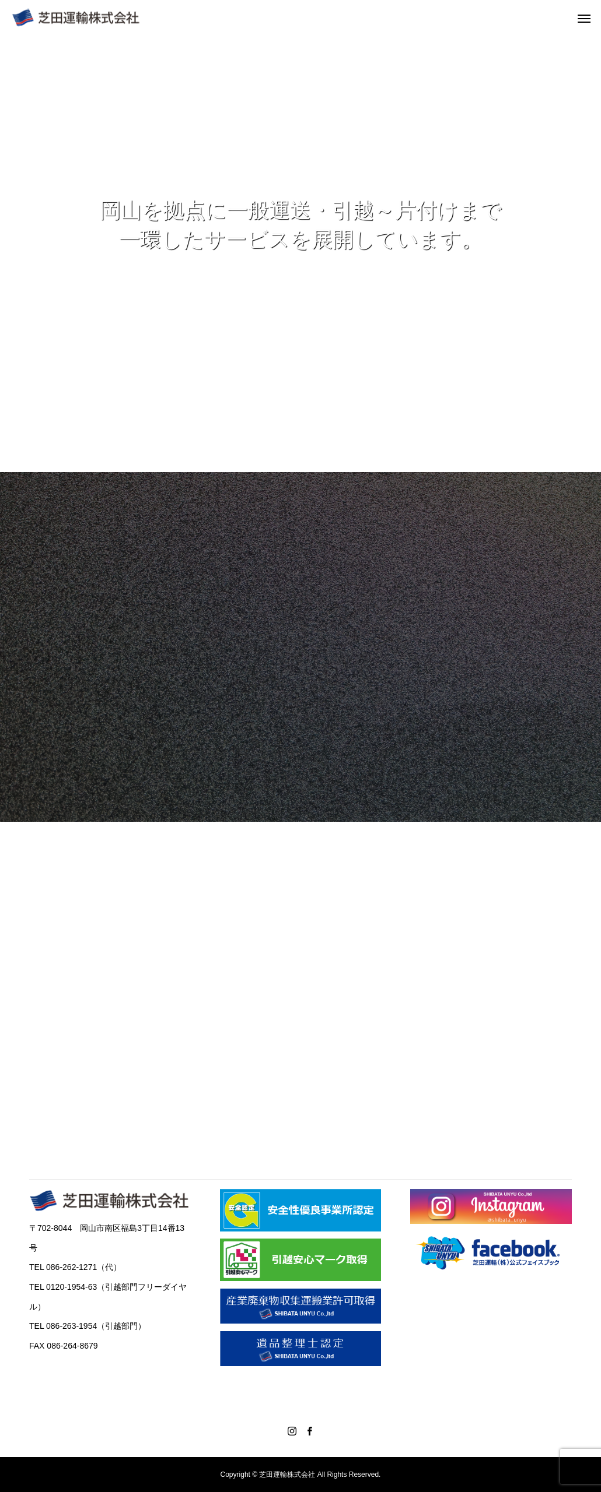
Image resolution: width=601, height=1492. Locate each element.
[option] (300, 253)
